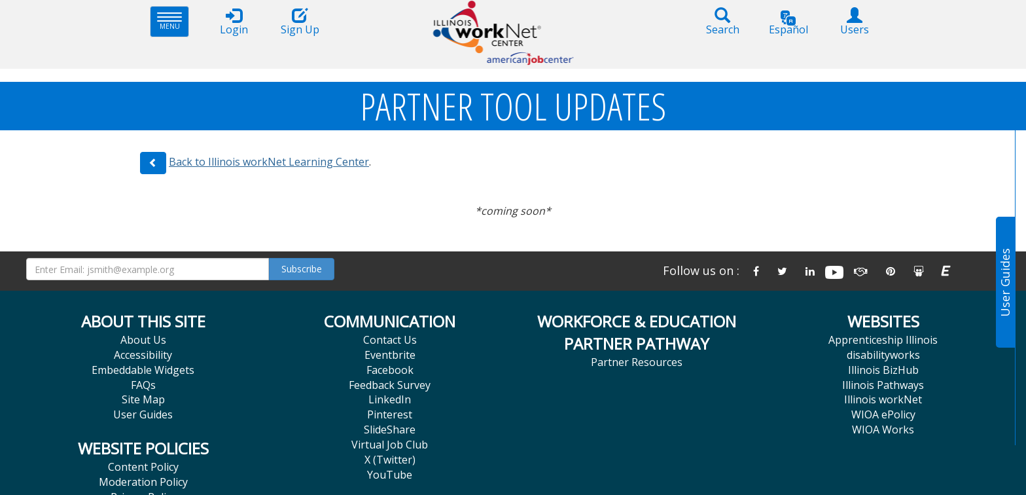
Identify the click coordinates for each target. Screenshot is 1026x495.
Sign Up (300, 22)
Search (722, 22)
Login (233, 22)
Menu (173, 21)
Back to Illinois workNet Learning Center (269, 162)
